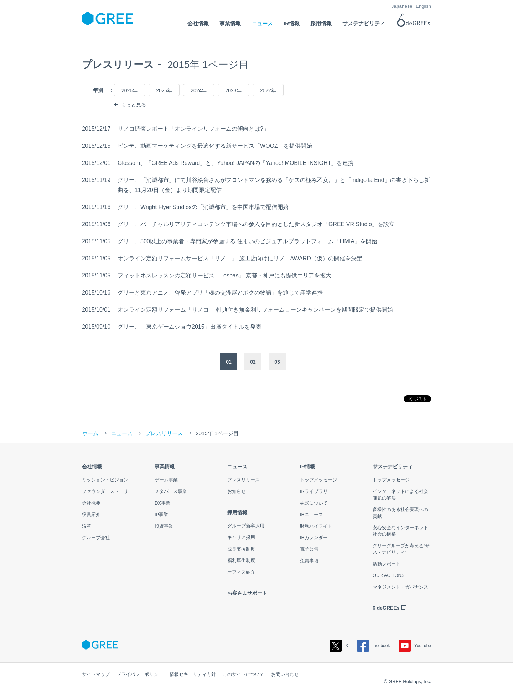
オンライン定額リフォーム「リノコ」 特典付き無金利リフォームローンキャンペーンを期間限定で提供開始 (255, 310)
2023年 (233, 90)
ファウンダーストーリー (107, 491)
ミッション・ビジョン (105, 480)
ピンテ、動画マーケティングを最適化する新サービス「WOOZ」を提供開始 (215, 146)
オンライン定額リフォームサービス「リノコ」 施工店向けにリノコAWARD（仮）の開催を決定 (240, 258)
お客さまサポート (247, 593)
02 (253, 362)
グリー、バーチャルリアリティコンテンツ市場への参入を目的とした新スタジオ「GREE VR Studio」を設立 (256, 224)
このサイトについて (243, 674)
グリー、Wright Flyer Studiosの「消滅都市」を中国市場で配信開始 (203, 207)
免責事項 (309, 560)
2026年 (129, 90)
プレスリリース (164, 433)
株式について (314, 503)
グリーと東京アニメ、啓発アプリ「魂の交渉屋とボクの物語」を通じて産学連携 (220, 293)
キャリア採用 (241, 537)
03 (277, 362)
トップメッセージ (318, 480)
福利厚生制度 (241, 560)
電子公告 (309, 549)
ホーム (90, 433)
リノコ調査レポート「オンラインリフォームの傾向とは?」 (193, 129)
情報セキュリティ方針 (193, 674)
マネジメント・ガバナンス (400, 587)
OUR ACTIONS (389, 575)
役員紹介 (91, 514)
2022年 (268, 90)
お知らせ (236, 491)
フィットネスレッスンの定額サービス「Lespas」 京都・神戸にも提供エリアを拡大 (224, 275)
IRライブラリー (316, 491)
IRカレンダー (314, 537)
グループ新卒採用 (245, 525)
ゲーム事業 (166, 480)
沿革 (86, 526)
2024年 (199, 90)
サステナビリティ (393, 466)
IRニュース (311, 514)
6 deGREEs (386, 608)
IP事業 (161, 514)
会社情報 (92, 466)
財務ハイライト (316, 526)
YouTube (415, 645)
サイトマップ (96, 674)
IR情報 (307, 466)
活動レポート (386, 564)
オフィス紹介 (241, 572)
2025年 (164, 90)
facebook (373, 645)
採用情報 (237, 512)
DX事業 (162, 503)
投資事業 (164, 526)
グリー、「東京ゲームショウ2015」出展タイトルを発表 (189, 327)
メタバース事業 (171, 491)
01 (229, 362)
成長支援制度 (241, 549)
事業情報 (165, 466)
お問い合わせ (285, 674)
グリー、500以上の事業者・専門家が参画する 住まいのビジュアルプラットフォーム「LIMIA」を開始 (247, 241)
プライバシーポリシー (139, 674)
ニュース (122, 433)
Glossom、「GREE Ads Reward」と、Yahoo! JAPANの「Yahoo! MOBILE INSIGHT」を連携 (236, 163)
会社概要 (91, 503)
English (423, 6)
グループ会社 (96, 537)
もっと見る (133, 105)
